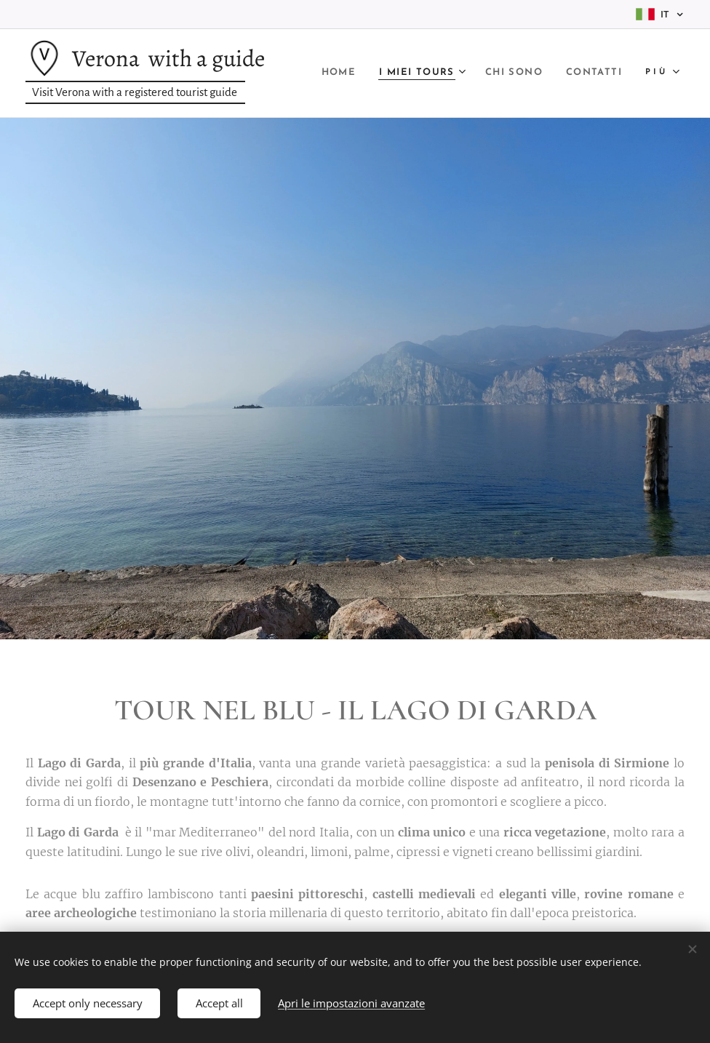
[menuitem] (400, 73)
